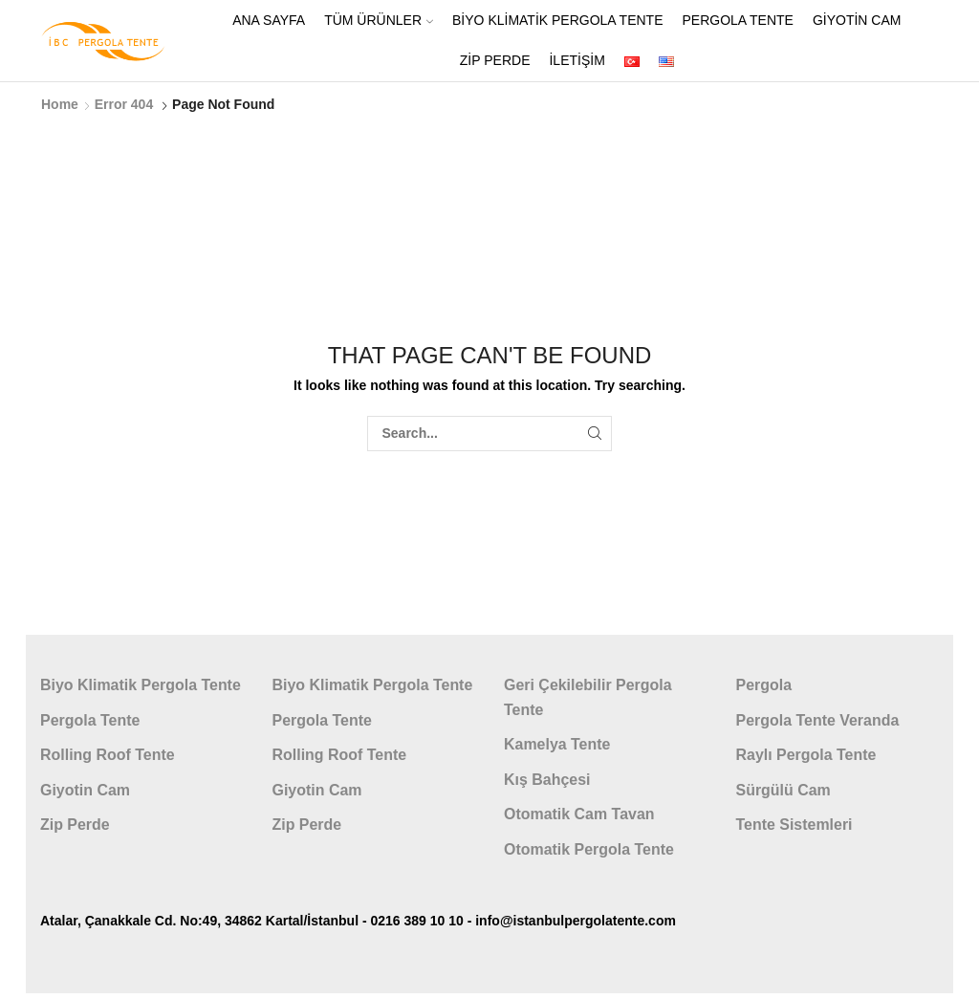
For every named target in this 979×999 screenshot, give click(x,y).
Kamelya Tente (557, 744)
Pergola (764, 685)
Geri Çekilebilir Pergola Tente (588, 697)
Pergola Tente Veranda (818, 720)
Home (59, 104)
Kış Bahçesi (547, 779)
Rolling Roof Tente (107, 755)
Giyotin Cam (857, 20)
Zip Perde (495, 60)
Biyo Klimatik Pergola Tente (557, 20)
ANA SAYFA (268, 20)
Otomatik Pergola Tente (589, 849)
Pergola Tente (737, 20)
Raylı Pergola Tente (806, 755)
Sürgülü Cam (783, 790)
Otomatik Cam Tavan (579, 814)
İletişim (576, 60)
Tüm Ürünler (378, 20)
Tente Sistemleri (794, 824)
